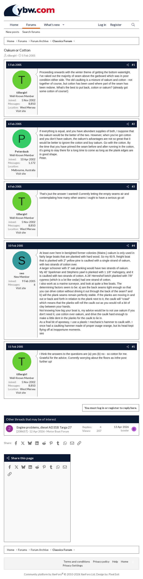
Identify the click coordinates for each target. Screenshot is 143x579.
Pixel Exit (114, 574)
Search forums (31, 31)
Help (115, 561)
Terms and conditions (76, 561)
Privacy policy (101, 561)
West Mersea (27, 107)
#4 (133, 245)
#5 (133, 346)
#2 (133, 123)
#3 (133, 186)
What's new (52, 24)
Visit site (21, 111)
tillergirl (11, 55)
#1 (133, 64)
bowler (125, 430)
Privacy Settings (73, 565)
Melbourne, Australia (23, 170)
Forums (31, 24)
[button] (63, 24)
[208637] (22, 431)
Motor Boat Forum (58, 431)
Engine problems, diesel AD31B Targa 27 (44, 427)
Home (14, 24)
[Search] (133, 25)
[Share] (127, 64)
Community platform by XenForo (60, 574)
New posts (12, 31)
